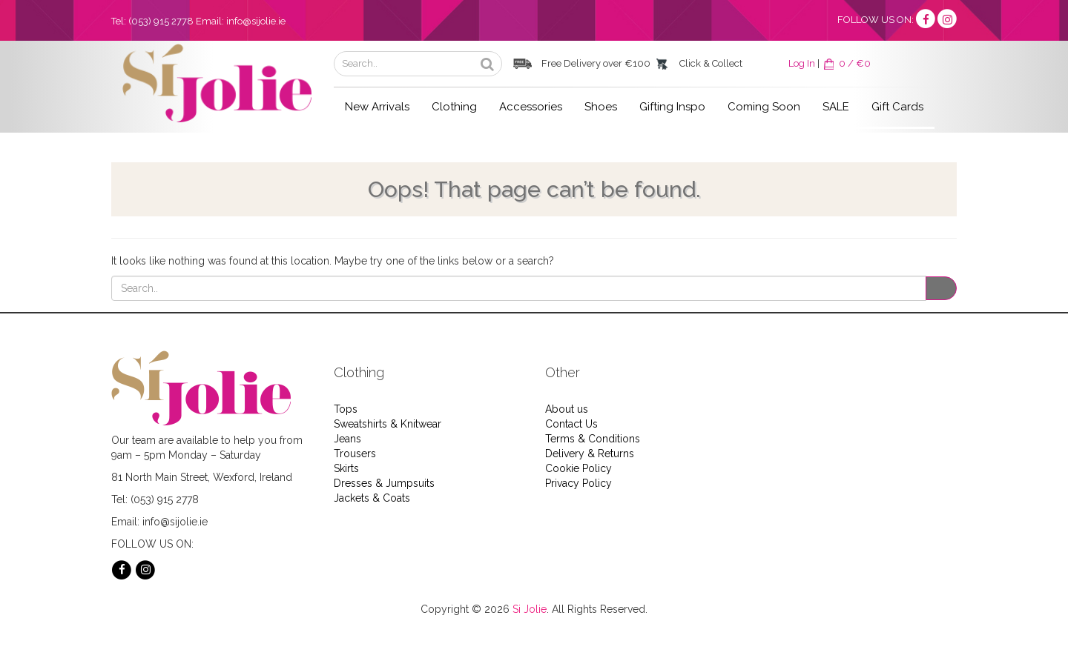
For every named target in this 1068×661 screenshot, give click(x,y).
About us (566, 409)
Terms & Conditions (592, 439)
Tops (345, 409)
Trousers (355, 453)
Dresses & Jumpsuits (384, 483)
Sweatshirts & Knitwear (387, 424)
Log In (801, 63)
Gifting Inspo (672, 106)
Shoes (600, 106)
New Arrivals (377, 106)
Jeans (347, 439)
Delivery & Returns (589, 453)
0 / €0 (846, 63)
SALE (836, 106)
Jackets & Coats (372, 498)
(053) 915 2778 (161, 21)
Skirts (346, 468)
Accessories (530, 106)
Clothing (454, 106)
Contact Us (571, 424)
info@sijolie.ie (256, 21)
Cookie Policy (578, 468)
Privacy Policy (578, 483)
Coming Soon (764, 106)
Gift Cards (897, 106)
